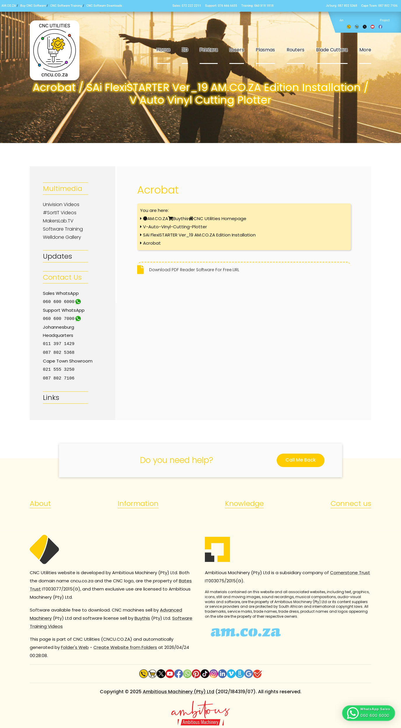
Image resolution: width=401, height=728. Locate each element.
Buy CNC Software (33, 6)
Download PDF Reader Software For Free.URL (194, 270)
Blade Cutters (332, 49)
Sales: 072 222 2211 (186, 6)
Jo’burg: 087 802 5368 (341, 6)
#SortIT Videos (59, 212)
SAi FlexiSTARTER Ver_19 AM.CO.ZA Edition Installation (199, 235)
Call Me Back (300, 458)
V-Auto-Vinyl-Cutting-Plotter (175, 227)
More (365, 49)
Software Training (63, 229)
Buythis (181, 218)
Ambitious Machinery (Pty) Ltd (178, 690)
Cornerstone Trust (350, 571)
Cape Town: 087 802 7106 (379, 6)
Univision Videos (61, 204)
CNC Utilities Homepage (219, 218)
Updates (57, 256)
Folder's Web (75, 645)
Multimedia (62, 188)
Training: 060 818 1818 (257, 6)
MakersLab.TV (58, 220)
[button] (368, 713)
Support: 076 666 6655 (221, 6)
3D (185, 49)
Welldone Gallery (62, 237)
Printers (209, 49)
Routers (295, 49)
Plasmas (265, 49)
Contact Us (62, 277)
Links (51, 395)
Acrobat (152, 243)
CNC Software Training (66, 6)
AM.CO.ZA (8, 6)
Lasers (236, 49)
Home (163, 49)
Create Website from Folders (125, 645)
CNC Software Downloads (104, 6)
